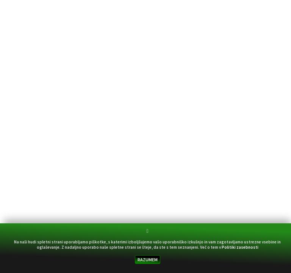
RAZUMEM (148, 259)
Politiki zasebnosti (240, 247)
